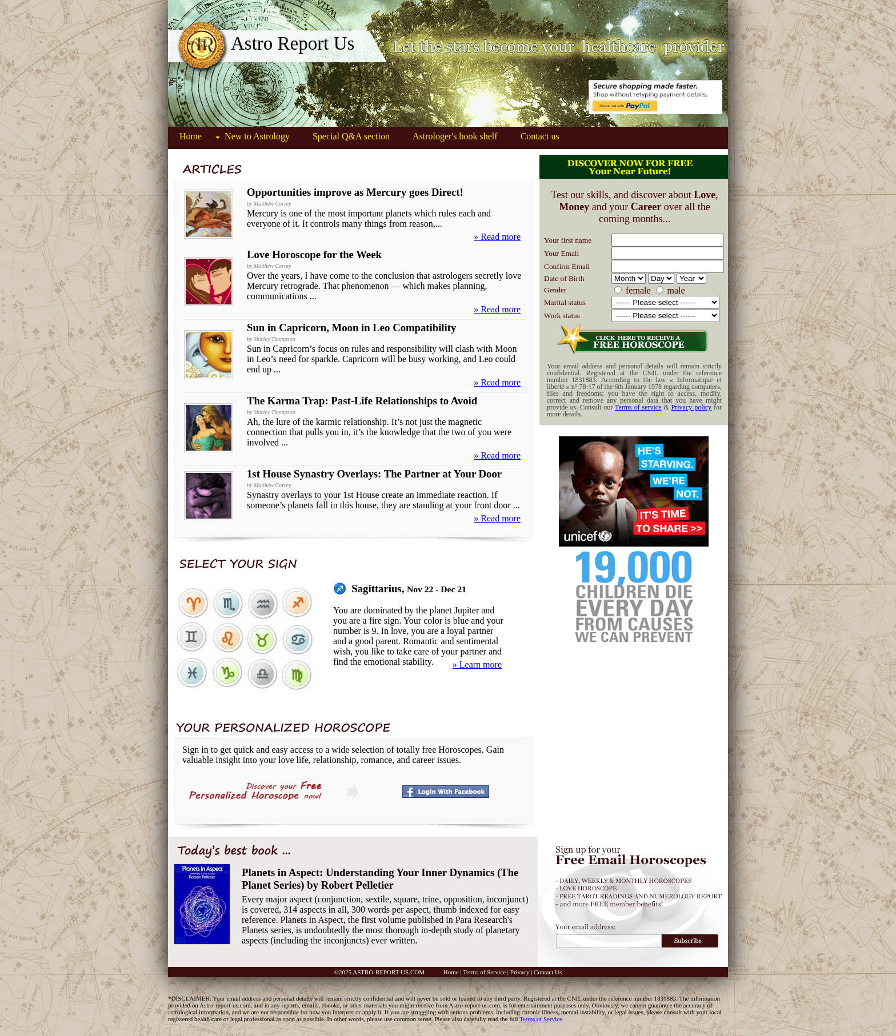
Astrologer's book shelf (455, 136)
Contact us (540, 136)
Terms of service (638, 407)
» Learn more (477, 664)
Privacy (520, 972)
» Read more (497, 237)
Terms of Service (484, 972)
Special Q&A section (351, 136)
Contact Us (548, 972)
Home (190, 136)
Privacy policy (691, 407)
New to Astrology (257, 136)
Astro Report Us (292, 43)
